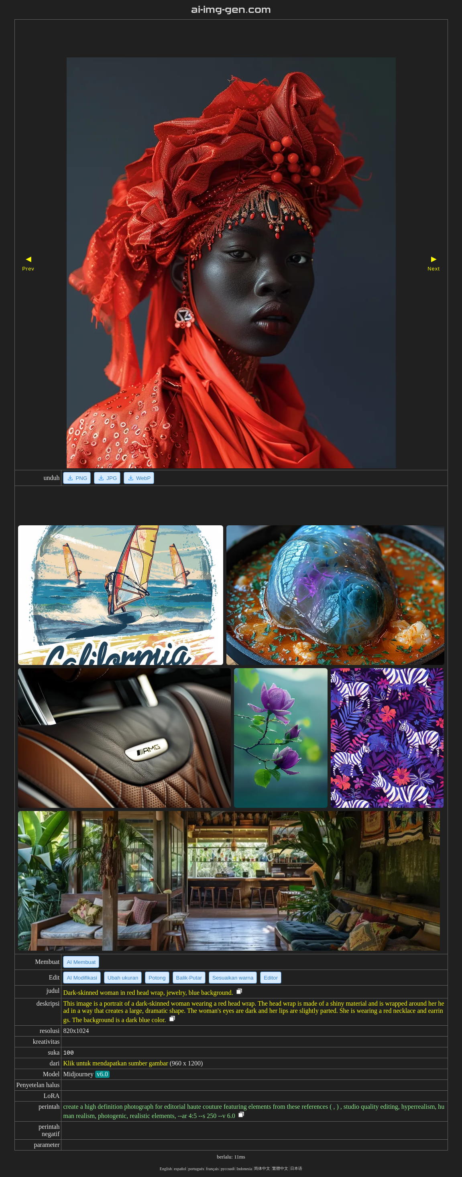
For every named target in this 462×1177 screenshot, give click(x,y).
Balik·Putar (189, 978)
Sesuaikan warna (232, 978)
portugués (196, 1169)
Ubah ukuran (123, 978)
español (180, 1169)
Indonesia (244, 1169)
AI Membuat (81, 962)
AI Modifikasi (82, 978)
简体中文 (262, 1168)
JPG (107, 478)
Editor (271, 978)
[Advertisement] (217, 39)
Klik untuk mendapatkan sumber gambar (115, 1063)
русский (227, 1169)
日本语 (296, 1168)
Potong (157, 978)
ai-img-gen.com (231, 10)
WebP (139, 478)
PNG (77, 478)
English (166, 1169)
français (212, 1169)
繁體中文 (280, 1168)
